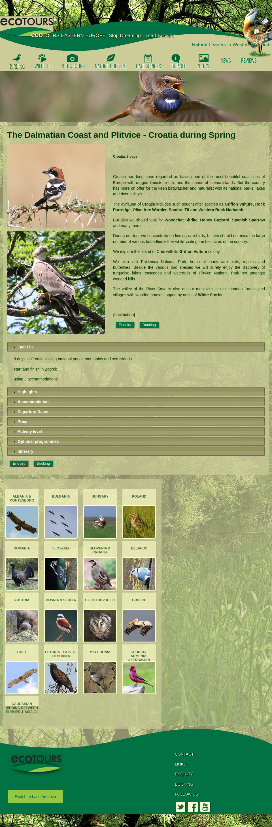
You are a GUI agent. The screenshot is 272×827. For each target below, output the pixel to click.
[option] (136, 96)
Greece (139, 600)
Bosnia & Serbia (61, 600)
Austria (21, 600)
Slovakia (60, 548)
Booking (149, 325)
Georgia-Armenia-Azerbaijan (139, 656)
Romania (22, 548)
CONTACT (184, 754)
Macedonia (100, 652)
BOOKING (184, 784)
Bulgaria (61, 496)
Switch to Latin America (35, 796)
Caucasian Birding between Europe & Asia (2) (22, 708)
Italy (22, 652)
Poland (139, 496)
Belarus (139, 548)
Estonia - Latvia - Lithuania (61, 654)
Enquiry (125, 325)
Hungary (100, 496)
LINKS (180, 764)
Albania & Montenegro (21, 498)
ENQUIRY (184, 774)
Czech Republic (100, 600)
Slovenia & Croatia (100, 550)
